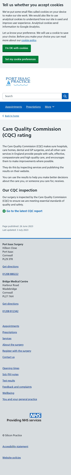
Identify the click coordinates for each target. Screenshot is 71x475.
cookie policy (28, 40)
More (50, 106)
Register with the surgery (16, 350)
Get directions (10, 266)
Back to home (12, 116)
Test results (8, 380)
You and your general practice (19, 399)
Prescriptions (33, 106)
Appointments (13, 106)
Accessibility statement (15, 446)
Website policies (11, 457)
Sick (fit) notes (10, 374)
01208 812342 (10, 311)
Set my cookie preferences (20, 59)
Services (6, 338)
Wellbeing (8, 393)
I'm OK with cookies (16, 48)
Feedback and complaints (17, 386)
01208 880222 (10, 274)
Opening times (10, 368)
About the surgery (13, 344)
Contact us (8, 357)
